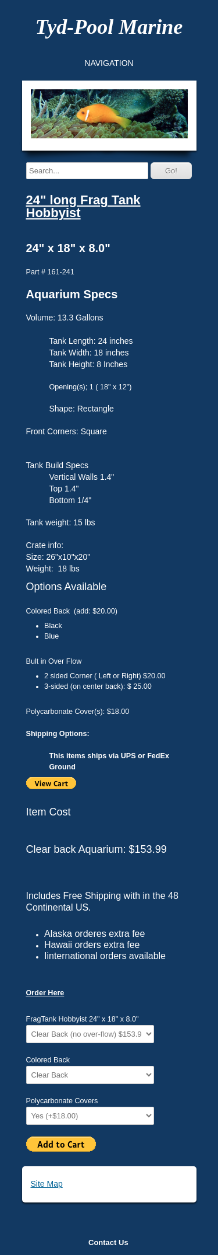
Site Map (47, 1183)
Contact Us (108, 1242)
